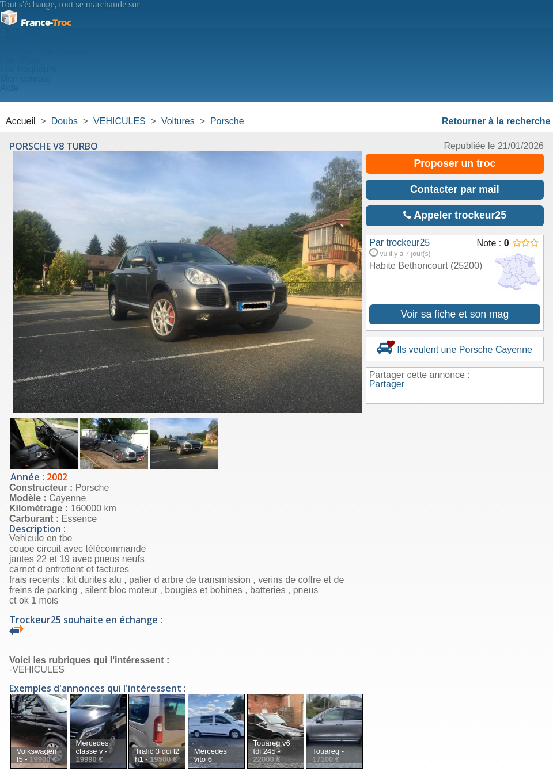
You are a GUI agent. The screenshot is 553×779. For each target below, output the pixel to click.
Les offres (20, 60)
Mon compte (25, 78)
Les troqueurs (28, 69)
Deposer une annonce (45, 51)
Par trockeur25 (399, 242)
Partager (386, 384)
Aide (9, 88)
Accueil (15, 42)
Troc (35, 22)
